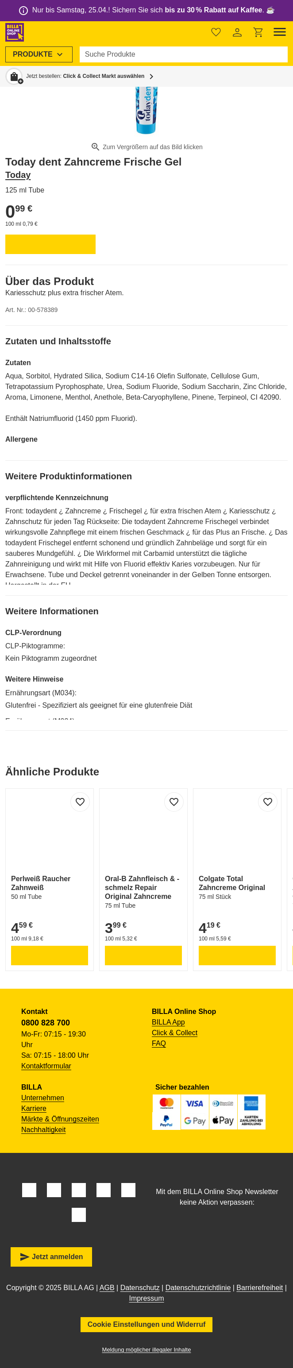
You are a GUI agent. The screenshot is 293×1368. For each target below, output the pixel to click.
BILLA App (168, 1022)
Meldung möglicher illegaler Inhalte (146, 1349)
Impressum (146, 1298)
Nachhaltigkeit (43, 1129)
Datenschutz (140, 1287)
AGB (107, 1287)
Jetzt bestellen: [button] (85, 76)
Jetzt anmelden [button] (51, 1257)
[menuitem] (39, 54)
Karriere (33, 1108)
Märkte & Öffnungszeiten (60, 1119)
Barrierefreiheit (259, 1287)
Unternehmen (42, 1098)
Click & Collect (174, 1033)
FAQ (159, 1043)
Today (18, 175)
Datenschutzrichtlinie (198, 1287)
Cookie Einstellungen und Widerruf (147, 1324)
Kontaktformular (46, 1066)
